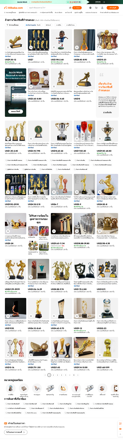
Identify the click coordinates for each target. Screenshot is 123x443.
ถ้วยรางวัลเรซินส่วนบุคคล (39, 165)
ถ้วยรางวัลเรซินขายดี (80, 169)
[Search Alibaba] (48, 8)
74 (73, 375)
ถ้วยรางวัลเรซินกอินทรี (63, 169)
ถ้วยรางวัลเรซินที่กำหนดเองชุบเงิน (50, 413)
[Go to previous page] (45, 375)
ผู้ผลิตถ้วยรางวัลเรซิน (12, 169)
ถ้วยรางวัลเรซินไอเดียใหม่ (96, 408)
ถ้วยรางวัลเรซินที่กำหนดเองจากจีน (36, 160)
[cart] (96, 8)
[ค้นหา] (77, 7)
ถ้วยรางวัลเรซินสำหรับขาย (56, 408)
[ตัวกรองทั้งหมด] (12, 25)
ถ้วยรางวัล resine (31, 413)
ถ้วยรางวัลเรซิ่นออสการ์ (36, 408)
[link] (120, 423)
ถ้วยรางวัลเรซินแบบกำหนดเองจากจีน (100, 160)
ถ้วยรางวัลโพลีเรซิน (46, 169)
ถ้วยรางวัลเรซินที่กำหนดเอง (13, 160)
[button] (70, 8)
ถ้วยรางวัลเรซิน (80, 160)
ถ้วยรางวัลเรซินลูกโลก (64, 404)
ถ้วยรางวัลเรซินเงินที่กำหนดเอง (80, 165)
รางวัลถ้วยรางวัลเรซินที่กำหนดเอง (103, 404)
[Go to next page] (78, 375)
